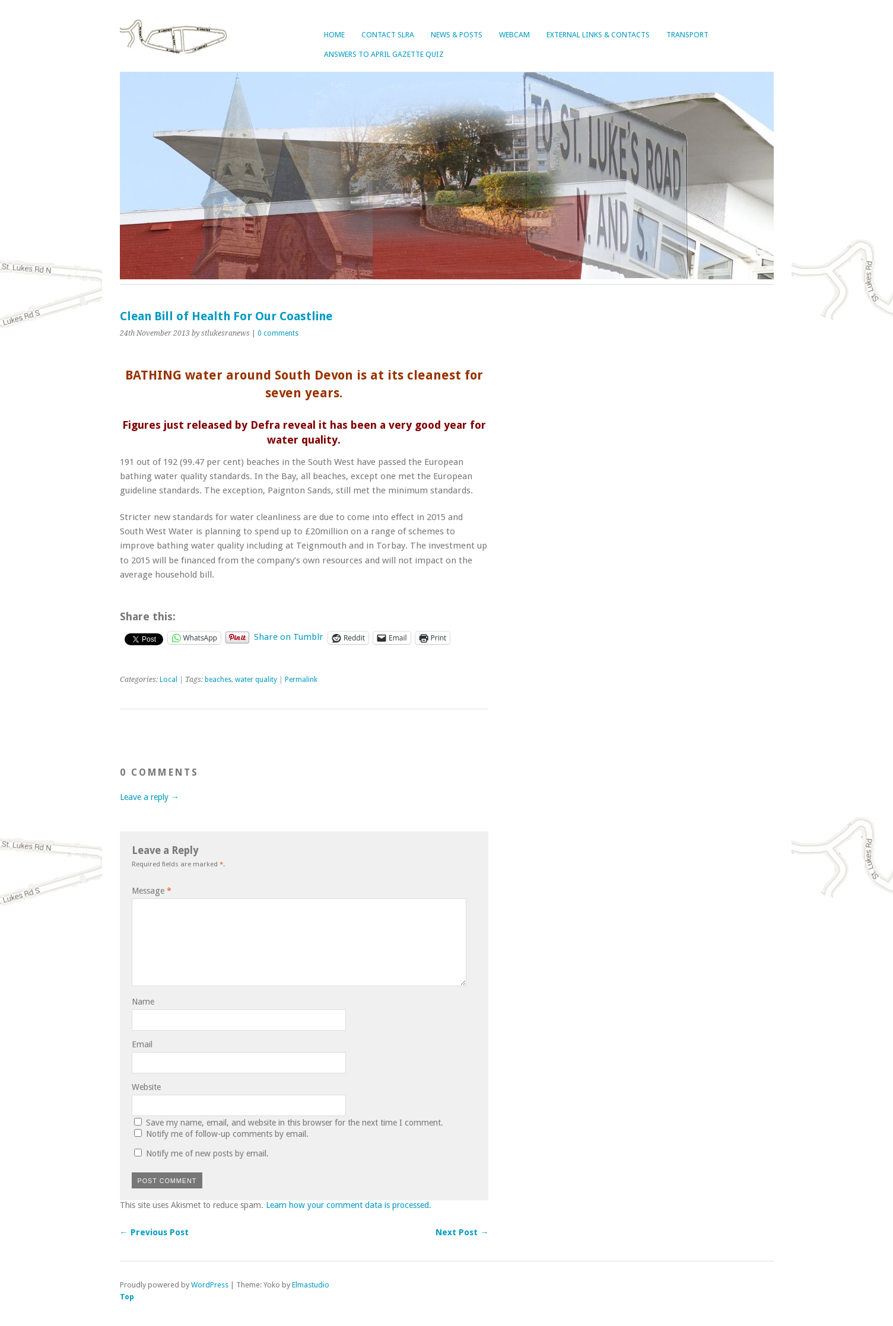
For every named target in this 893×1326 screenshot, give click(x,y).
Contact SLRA (387, 34)
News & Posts (456, 34)
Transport (687, 34)
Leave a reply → (149, 797)
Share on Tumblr (288, 637)
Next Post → (462, 1232)
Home (334, 34)
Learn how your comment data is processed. (348, 1205)
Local (168, 679)
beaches (218, 679)
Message (151, 890)
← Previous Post (154, 1232)
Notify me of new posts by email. (207, 1153)
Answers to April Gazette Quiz (384, 54)
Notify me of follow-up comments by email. (227, 1134)
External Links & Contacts (598, 34)
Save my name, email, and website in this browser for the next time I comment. (294, 1122)
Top (127, 1296)
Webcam (514, 34)
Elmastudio (310, 1284)
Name (143, 1001)
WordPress (209, 1284)
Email (142, 1044)
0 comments (278, 333)
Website (146, 1087)
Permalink (301, 679)
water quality (256, 679)
